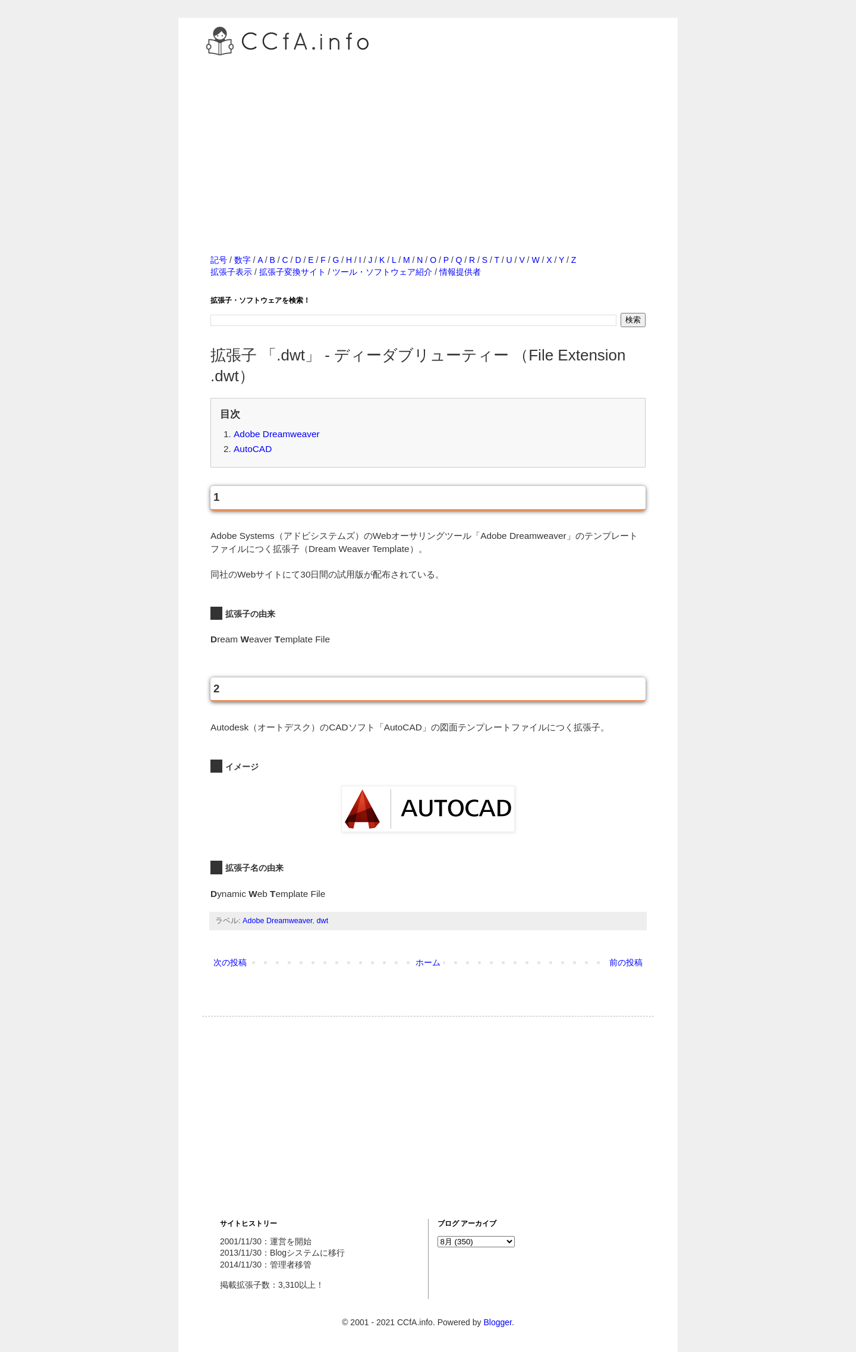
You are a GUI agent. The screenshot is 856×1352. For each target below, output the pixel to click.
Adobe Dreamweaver (277, 434)
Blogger (497, 1322)
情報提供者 (460, 272)
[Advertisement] (428, 142)
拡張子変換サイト (292, 272)
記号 (218, 260)
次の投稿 (230, 962)
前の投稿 (626, 962)
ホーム (428, 962)
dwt (323, 921)
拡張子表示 (231, 272)
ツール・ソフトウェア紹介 (382, 272)
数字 (242, 260)
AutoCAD (253, 449)
